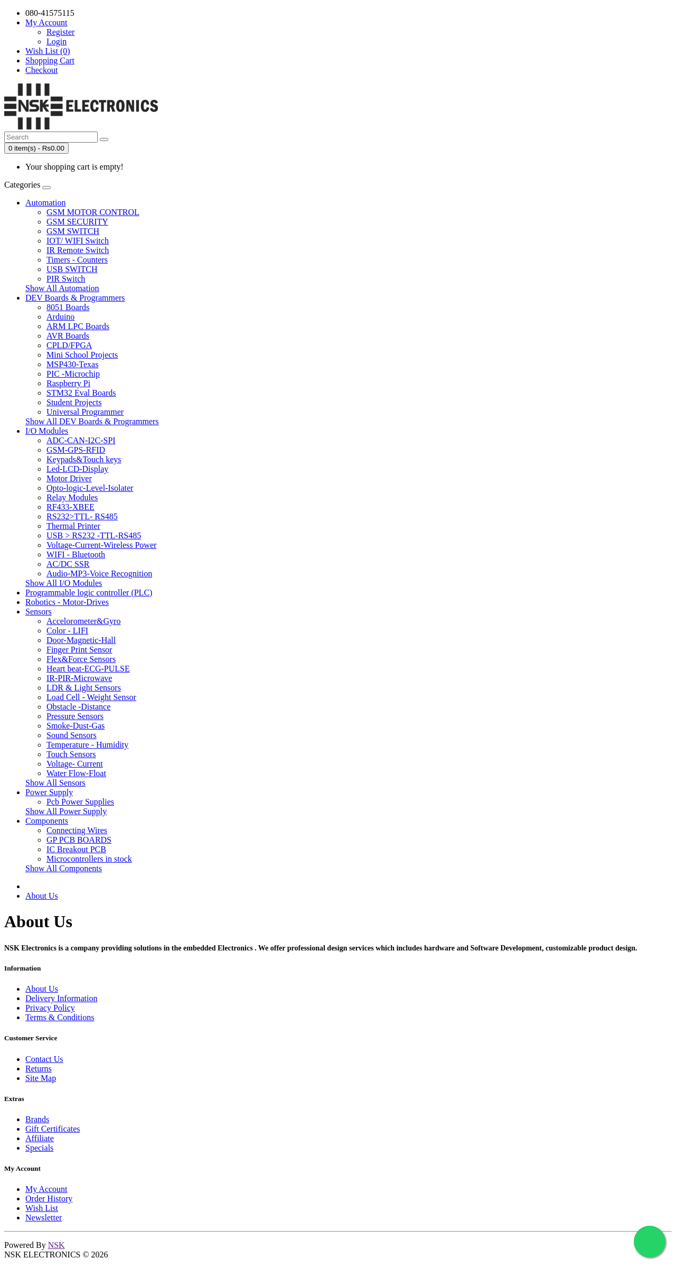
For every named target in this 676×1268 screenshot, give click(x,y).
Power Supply (49, 792)
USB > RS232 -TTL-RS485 (93, 535)
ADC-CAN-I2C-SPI (81, 440)
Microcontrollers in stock (89, 858)
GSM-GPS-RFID (75, 449)
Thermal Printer (73, 525)
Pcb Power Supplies (80, 801)
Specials (39, 1147)
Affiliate (39, 1138)
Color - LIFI (67, 630)
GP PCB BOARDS (78, 839)
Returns (38, 1068)
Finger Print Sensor (79, 649)
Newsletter (43, 1217)
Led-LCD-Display (77, 468)
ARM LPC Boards (77, 326)
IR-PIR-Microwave (79, 678)
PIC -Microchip (73, 373)
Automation (45, 202)
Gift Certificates (52, 1128)
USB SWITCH (71, 269)
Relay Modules (72, 497)
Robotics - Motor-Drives (67, 602)
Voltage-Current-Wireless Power (101, 544)
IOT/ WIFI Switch (77, 240)
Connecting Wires (76, 830)
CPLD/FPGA (69, 345)
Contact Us (44, 1059)
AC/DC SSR (67, 564)
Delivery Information (61, 998)
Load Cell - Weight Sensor (91, 697)
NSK (56, 1245)
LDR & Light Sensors (83, 687)
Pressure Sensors (75, 716)
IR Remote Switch (77, 250)
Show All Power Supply (66, 811)
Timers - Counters (77, 259)
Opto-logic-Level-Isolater (89, 487)
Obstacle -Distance (78, 706)
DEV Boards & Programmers (75, 297)
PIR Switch (65, 278)
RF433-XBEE (70, 506)
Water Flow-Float (76, 773)
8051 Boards (67, 307)
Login (56, 41)
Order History (48, 1198)
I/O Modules (46, 430)
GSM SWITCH (72, 231)
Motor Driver (69, 478)
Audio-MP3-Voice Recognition (99, 573)
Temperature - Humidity (87, 744)
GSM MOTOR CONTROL (92, 212)
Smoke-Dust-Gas (75, 725)
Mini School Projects (82, 354)
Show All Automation (62, 288)
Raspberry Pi (68, 383)
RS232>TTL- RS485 (82, 516)
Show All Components (63, 868)
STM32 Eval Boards (81, 392)
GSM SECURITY (77, 221)
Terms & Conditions (59, 1017)
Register (60, 31)
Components (46, 820)
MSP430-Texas (72, 364)
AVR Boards (67, 335)
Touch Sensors (71, 754)
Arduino (60, 316)
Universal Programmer (85, 411)
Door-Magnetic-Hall (81, 640)
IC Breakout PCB (76, 849)
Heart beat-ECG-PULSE (88, 668)
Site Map (40, 1078)
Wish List (41, 1208)
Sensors (38, 611)
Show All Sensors (55, 782)
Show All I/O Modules (63, 583)
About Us (41, 895)
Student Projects (73, 402)
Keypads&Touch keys (83, 459)
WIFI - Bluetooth (75, 554)
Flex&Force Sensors (81, 659)
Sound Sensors (71, 735)
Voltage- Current (74, 763)
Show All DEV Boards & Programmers (92, 421)
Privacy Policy (50, 1007)
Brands (37, 1119)
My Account (46, 1189)
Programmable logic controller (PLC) (88, 592)
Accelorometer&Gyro (83, 621)
